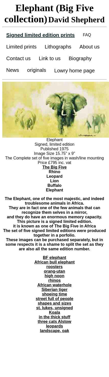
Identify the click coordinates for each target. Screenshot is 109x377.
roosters (54, 267)
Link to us (50, 58)
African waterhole (54, 285)
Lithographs (58, 47)
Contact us (18, 58)
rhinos (54, 280)
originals (36, 70)
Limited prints (21, 47)
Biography (80, 58)
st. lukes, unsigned (54, 308)
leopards (54, 326)
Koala (54, 312)
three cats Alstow (54, 321)
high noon (54, 276)
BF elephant (54, 257)
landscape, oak (54, 331)
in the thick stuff (54, 317)
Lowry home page (74, 70)
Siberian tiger (54, 289)
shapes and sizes (54, 303)
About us (89, 47)
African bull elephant (54, 262)
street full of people (54, 299)
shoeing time (54, 294)
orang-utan (54, 271)
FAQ (87, 35)
